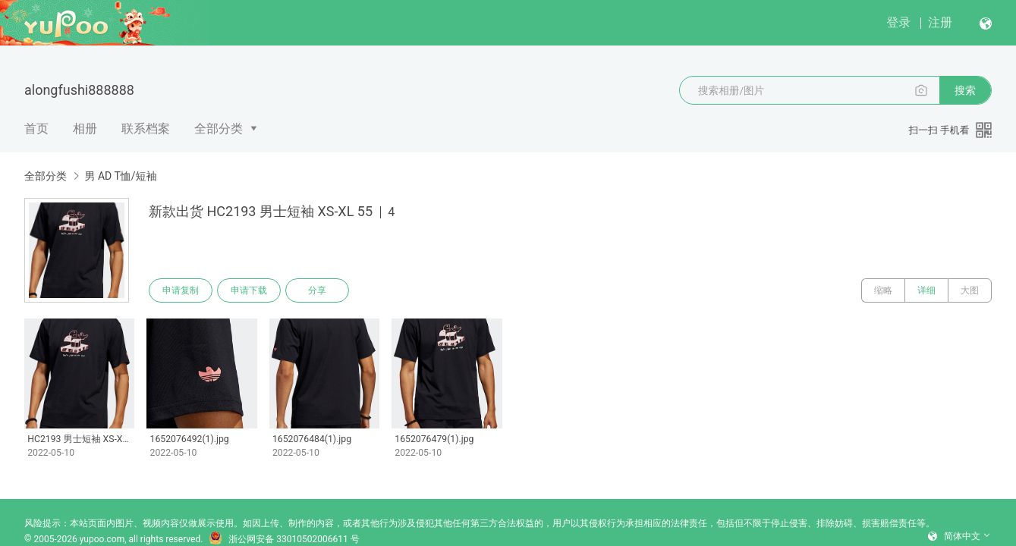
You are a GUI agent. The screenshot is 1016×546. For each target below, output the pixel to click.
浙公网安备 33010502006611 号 (284, 539)
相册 (85, 128)
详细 (926, 290)
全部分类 (218, 128)
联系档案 (145, 128)
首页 (36, 128)
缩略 (883, 290)
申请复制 (180, 290)
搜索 (965, 90)
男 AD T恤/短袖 (120, 176)
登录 (898, 22)
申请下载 (249, 290)
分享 (317, 290)
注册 (940, 22)
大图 (970, 290)
